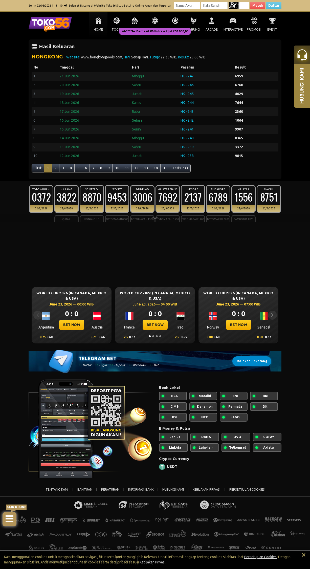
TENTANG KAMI (57, 489)
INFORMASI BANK (140, 489)
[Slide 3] (157, 336)
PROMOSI (254, 29)
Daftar (273, 6)
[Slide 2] (153, 336)
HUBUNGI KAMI (173, 489)
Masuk (257, 6)
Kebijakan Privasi (152, 562)
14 (156, 168)
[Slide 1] (150, 336)
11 (127, 168)
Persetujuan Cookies (260, 557)
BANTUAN (84, 489)
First (38, 168)
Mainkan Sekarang (251, 361)
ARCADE (212, 29)
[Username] (187, 5)
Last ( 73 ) (180, 168)
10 (117, 168)
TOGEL (117, 29)
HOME (98, 29)
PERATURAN (110, 489)
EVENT (272, 29)
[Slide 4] (160, 336)
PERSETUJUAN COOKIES (247, 489)
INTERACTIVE (233, 29)
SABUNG (193, 29)
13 (146, 168)
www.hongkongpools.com (101, 57)
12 (137, 168)
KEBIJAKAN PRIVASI (206, 489)
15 (165, 168)
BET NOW (71, 325)
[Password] (214, 5)
